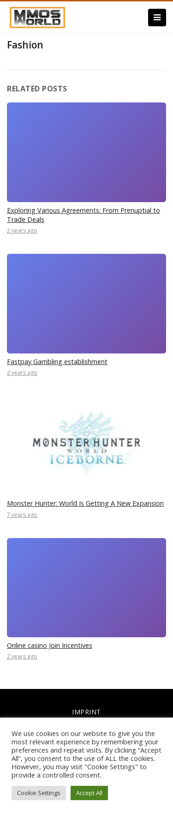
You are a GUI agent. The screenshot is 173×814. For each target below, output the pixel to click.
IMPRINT (86, 711)
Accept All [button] (89, 793)
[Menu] (157, 17)
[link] (37, 16)
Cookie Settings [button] (38, 793)
